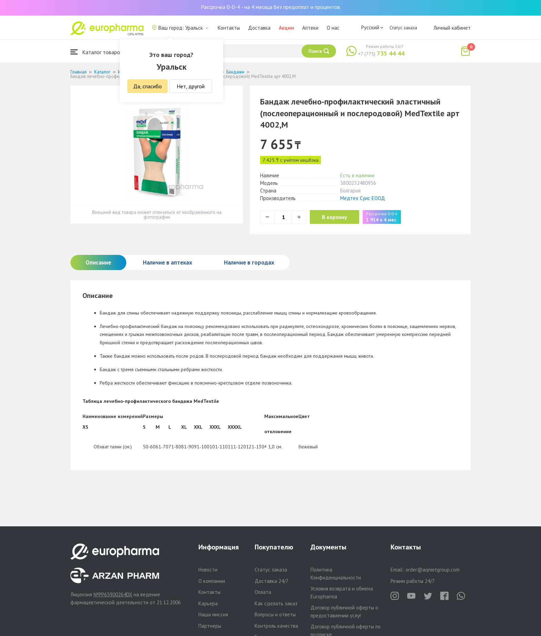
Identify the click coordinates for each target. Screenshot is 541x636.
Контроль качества (276, 626)
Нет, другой (191, 86)
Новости (207, 569)
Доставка (259, 27)
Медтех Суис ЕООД (362, 198)
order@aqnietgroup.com (432, 569)
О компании (211, 581)
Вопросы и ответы (275, 614)
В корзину (336, 216)
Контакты (229, 27)
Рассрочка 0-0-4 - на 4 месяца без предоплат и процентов (270, 6)
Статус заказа (403, 27)
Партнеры (209, 626)
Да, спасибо (147, 86)
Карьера (208, 603)
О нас (333, 27)
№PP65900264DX (113, 594)
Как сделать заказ (276, 603)
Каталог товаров (96, 52)
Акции (286, 27)
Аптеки (310, 27)
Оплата (263, 592)
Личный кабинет (452, 27)
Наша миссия (213, 614)
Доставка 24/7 (271, 581)
